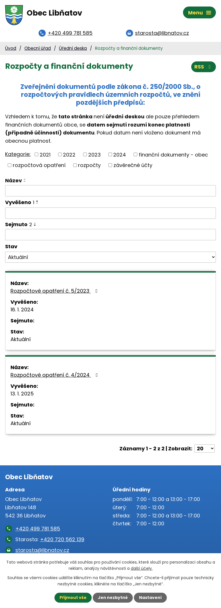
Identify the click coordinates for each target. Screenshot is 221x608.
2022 (69, 155)
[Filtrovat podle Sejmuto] (110, 235)
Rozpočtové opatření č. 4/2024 (55, 375)
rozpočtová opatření (39, 165)
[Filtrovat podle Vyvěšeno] (110, 213)
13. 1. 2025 (22, 393)
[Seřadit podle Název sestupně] (25, 182)
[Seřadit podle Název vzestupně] (25, 179)
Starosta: (49, 539)
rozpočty (89, 165)
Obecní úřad (37, 49)
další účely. (142, 568)
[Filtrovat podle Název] (110, 191)
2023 (94, 155)
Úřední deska (73, 49)
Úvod (10, 49)
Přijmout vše (73, 597)
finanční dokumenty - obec (173, 155)
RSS (203, 67)
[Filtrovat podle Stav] (110, 257)
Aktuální (20, 339)
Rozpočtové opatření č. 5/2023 (55, 291)
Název (13, 180)
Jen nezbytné (113, 597)
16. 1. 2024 (22, 309)
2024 (119, 155)
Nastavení (150, 597)
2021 (45, 155)
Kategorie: (18, 154)
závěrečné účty (132, 165)
